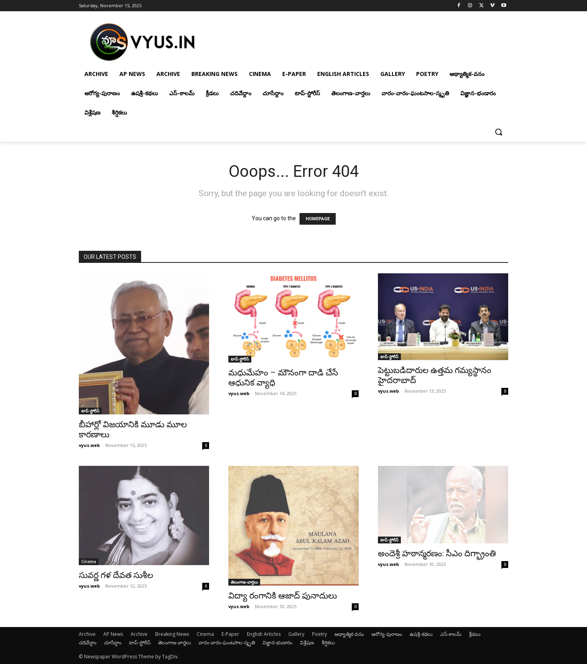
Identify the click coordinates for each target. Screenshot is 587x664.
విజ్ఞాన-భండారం (277, 642)
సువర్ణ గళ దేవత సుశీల (116, 575)
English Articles (264, 634)
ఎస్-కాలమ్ (451, 634)
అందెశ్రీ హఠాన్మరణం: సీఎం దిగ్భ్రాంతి (437, 553)
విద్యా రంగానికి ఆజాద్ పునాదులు (282, 595)
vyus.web (89, 445)
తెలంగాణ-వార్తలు (244, 582)
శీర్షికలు (328, 642)
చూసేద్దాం (112, 642)
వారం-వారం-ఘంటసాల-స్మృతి (227, 642)
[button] (498, 131)
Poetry (319, 634)
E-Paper (230, 634)
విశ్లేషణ (307, 642)
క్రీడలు (474, 634)
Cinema (88, 561)
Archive (87, 634)
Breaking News (172, 634)
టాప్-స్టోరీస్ (90, 411)
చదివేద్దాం (87, 642)
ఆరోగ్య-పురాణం (386, 634)
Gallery (296, 634)
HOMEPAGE (318, 218)
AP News (113, 634)
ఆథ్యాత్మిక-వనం (349, 634)
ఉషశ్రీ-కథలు (421, 634)
